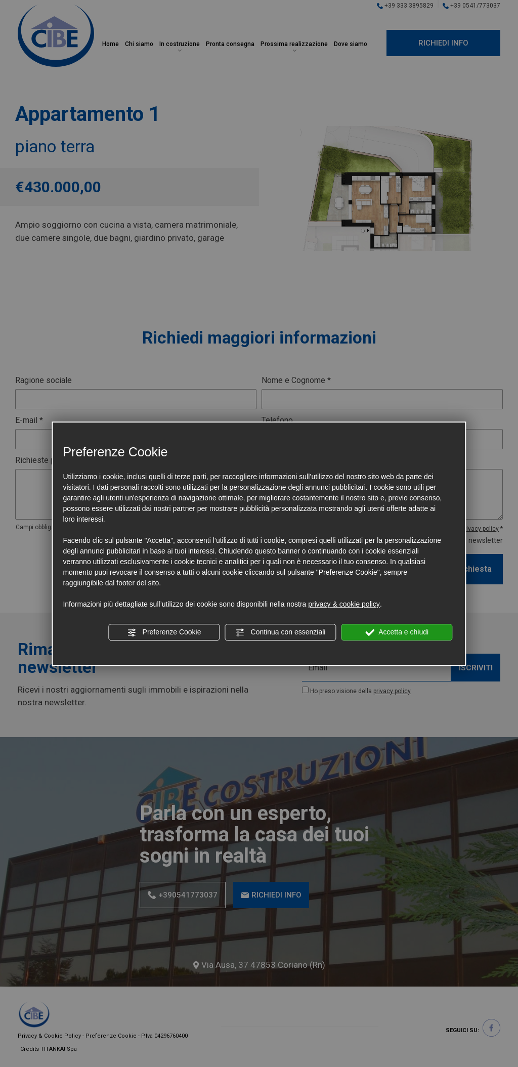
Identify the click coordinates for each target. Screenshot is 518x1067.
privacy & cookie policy (344, 604)
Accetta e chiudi (396, 632)
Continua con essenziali (281, 632)
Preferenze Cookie (164, 632)
